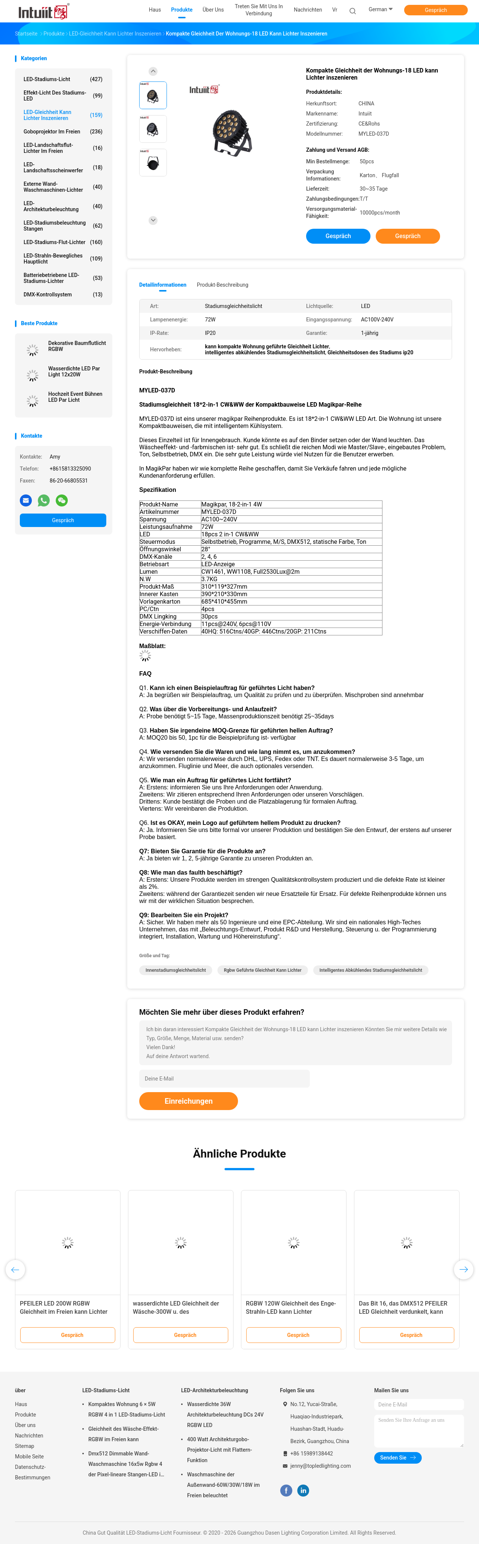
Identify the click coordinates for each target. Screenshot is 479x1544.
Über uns (25, 1425)
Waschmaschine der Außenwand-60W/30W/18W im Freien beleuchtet (223, 1484)
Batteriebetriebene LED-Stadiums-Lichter (63, 278)
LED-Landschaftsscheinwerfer (63, 167)
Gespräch (436, 10)
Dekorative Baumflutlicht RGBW (77, 346)
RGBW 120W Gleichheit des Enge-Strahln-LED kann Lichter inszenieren (291, 1311)
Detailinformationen (162, 285)
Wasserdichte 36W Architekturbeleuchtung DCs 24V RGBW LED (225, 1414)
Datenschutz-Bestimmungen (32, 1472)
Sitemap (24, 1446)
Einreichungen (189, 1101)
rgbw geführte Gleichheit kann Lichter (262, 970)
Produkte (25, 1415)
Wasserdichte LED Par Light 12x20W (74, 371)
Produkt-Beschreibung (222, 285)
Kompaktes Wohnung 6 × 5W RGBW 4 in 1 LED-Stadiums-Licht (126, 1409)
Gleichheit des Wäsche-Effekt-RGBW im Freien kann (123, 1434)
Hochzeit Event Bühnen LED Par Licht (75, 397)
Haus (21, 1404)
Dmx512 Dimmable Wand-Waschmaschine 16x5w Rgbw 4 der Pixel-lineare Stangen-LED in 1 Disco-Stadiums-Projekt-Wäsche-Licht (126, 1465)
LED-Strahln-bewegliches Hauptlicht (63, 259)
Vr (334, 10)
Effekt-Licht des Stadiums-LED (63, 96)
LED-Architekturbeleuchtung (63, 206)
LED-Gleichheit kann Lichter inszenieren (63, 115)
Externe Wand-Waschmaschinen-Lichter (63, 187)
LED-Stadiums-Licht (63, 79)
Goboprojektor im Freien (63, 131)
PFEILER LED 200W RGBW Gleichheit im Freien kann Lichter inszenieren (63, 1311)
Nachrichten (29, 1436)
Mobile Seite (29, 1457)
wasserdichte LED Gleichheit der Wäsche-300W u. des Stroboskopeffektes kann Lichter (176, 1311)
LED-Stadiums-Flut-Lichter (63, 242)
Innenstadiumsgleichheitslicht (176, 970)
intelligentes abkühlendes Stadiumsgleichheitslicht (371, 970)
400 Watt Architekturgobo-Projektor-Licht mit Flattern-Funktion (219, 1449)
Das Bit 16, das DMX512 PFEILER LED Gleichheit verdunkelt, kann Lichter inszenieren (403, 1311)
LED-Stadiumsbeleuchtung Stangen (63, 226)
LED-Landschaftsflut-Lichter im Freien (63, 148)
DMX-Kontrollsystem (63, 294)
